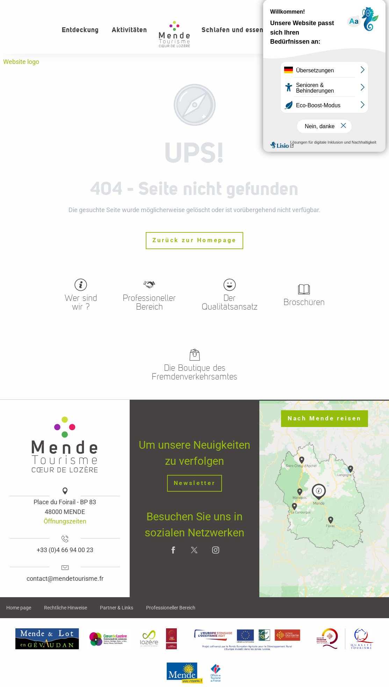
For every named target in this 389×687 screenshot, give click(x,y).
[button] (360, 30)
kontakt (368, 7)
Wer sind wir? (331, 7)
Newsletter (195, 483)
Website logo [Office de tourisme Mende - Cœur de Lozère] (21, 61)
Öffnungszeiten (65, 521)
